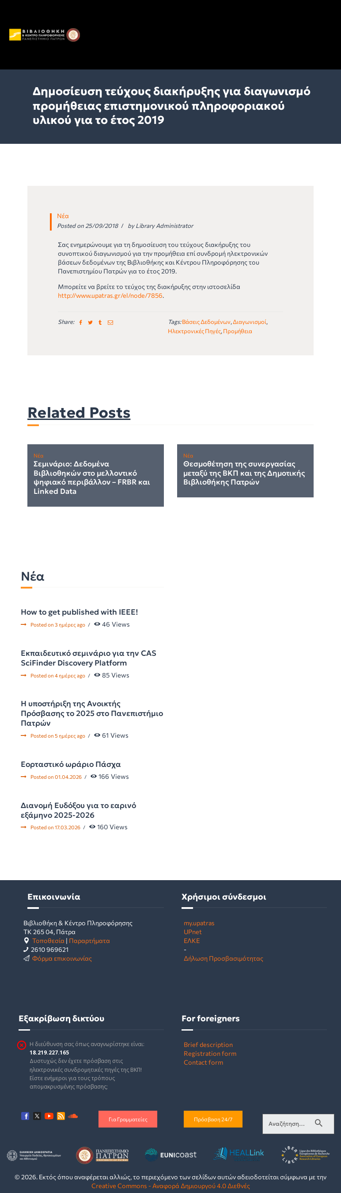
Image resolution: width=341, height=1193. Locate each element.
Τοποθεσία (48, 940)
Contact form (203, 1062)
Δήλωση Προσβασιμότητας (223, 958)
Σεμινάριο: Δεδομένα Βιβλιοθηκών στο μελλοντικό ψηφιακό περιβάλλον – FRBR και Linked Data (92, 478)
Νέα (63, 215)
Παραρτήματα (89, 940)
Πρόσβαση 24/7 (213, 1119)
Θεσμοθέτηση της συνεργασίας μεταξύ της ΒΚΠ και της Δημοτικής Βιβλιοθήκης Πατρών (244, 473)
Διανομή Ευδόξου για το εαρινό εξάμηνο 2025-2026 (78, 810)
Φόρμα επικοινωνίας (62, 958)
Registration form (210, 1053)
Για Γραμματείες (128, 1119)
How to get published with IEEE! (79, 612)
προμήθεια (237, 331)
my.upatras (199, 923)
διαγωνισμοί (249, 321)
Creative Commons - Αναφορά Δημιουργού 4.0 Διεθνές (170, 1185)
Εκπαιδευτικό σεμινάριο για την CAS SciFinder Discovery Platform (88, 658)
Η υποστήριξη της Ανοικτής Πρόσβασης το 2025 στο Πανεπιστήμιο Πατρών (92, 713)
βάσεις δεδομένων (206, 321)
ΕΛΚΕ (192, 940)
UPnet (193, 931)
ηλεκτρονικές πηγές (194, 331)
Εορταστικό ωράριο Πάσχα (71, 764)
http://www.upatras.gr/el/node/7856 (110, 295)
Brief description (208, 1044)
